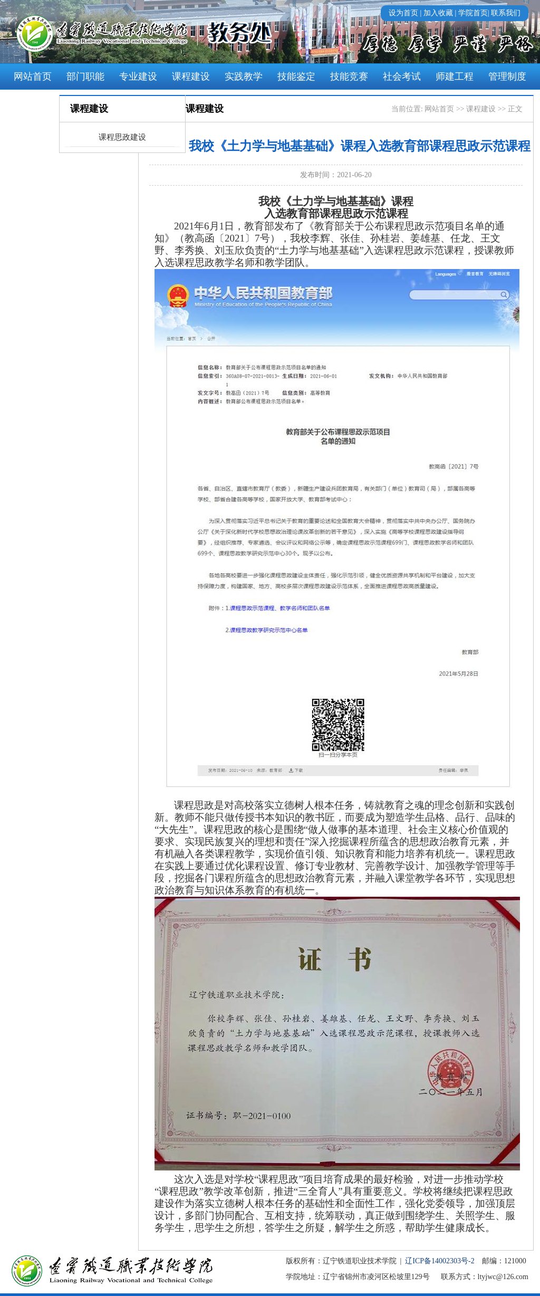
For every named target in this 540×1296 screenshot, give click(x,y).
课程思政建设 (122, 137)
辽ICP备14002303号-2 (439, 1261)
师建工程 (455, 76)
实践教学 (244, 76)
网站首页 (33, 76)
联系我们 (505, 13)
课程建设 (191, 76)
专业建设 (138, 76)
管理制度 (507, 76)
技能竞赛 (349, 76)
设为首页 (403, 13)
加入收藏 (438, 13)
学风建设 (33, 103)
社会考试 (402, 76)
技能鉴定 (296, 76)
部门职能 (85, 76)
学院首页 (473, 13)
